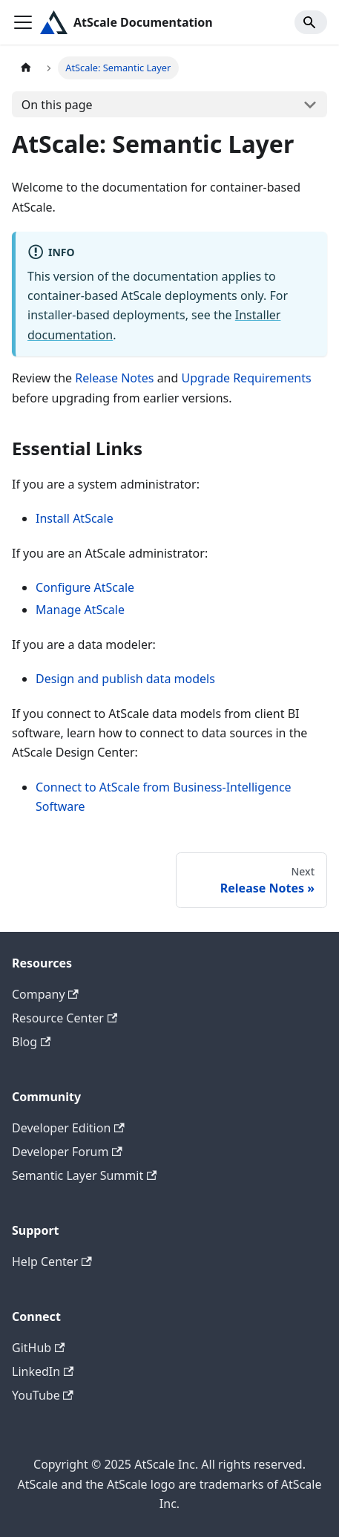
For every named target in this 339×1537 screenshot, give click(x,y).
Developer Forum (67, 1151)
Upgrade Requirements (247, 378)
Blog (31, 1042)
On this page (57, 105)
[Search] (310, 22)
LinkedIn (42, 1371)
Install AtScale (74, 518)
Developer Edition (68, 1128)
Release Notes (114, 378)
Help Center (52, 1261)
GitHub (38, 1347)
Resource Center (64, 1018)
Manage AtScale (80, 609)
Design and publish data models (125, 678)
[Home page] (26, 67)
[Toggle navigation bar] (23, 22)
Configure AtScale (85, 587)
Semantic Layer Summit (84, 1175)
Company (45, 994)
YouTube (42, 1395)
